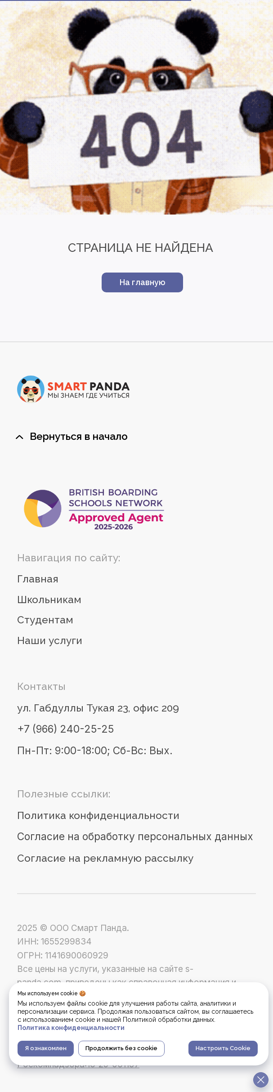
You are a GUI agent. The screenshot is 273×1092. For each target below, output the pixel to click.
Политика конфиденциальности (98, 815)
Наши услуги (49, 640)
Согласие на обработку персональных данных (135, 836)
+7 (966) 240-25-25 (65, 729)
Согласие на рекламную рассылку (105, 858)
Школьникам (49, 599)
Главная (37, 579)
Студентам (45, 620)
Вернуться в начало (79, 436)
